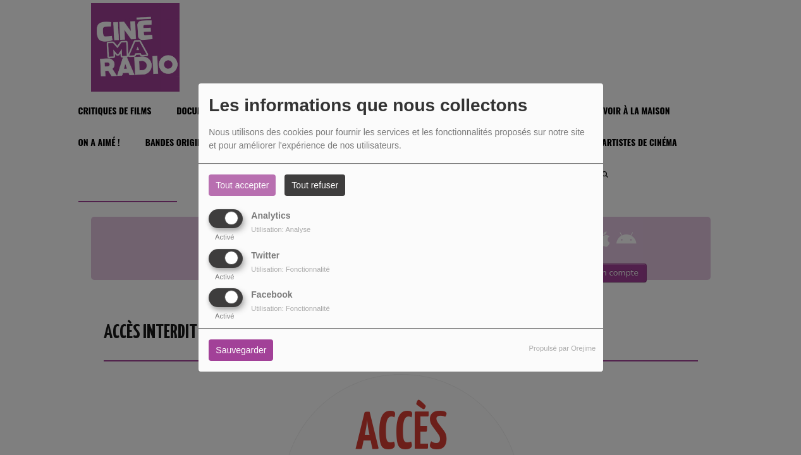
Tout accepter (242, 185)
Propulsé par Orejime (562, 348)
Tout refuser (314, 185)
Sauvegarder (241, 350)
